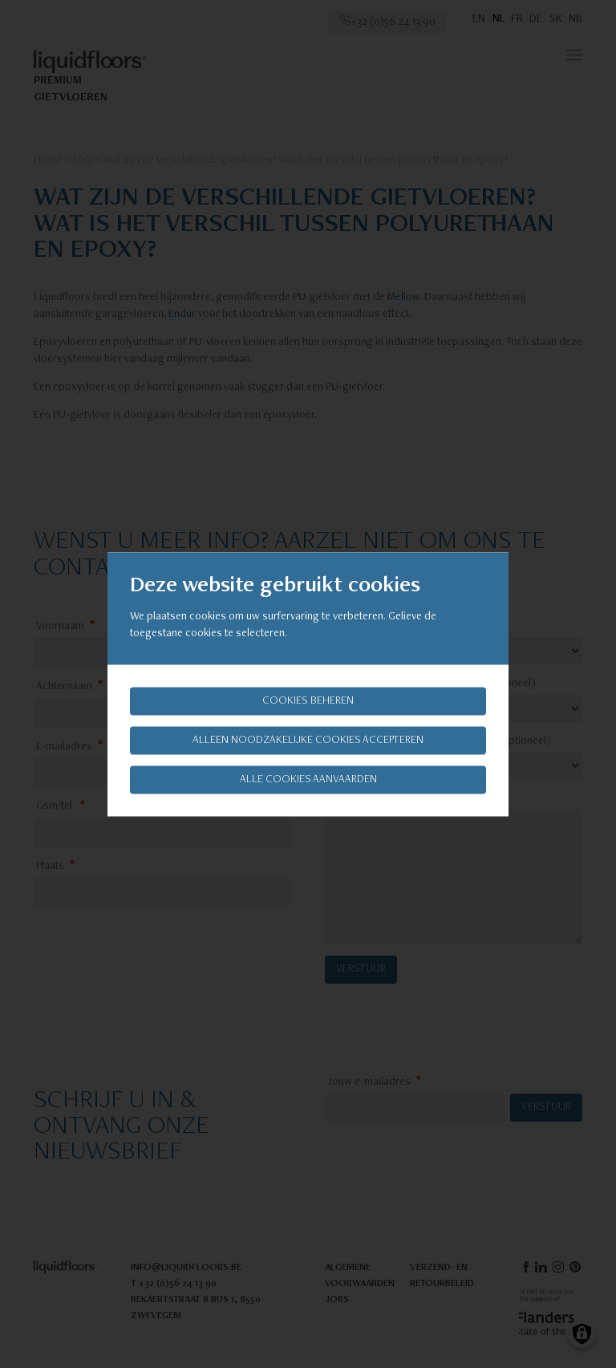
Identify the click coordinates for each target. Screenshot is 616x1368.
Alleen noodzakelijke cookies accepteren (308, 739)
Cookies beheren (308, 700)
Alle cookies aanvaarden (308, 779)
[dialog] (308, 684)
